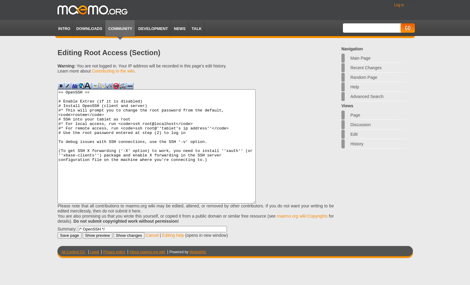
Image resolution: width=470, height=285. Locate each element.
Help (354, 87)
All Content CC (73, 274)
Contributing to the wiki (113, 71)
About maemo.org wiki (147, 274)
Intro (64, 28)
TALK (197, 28)
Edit (354, 134)
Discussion (360, 124)
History (357, 143)
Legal (94, 274)
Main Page (360, 58)
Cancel (152, 257)
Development (153, 28)
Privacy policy (114, 274)
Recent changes (366, 67)
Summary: (67, 251)
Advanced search (367, 96)
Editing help (173, 257)
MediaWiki (197, 274)
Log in (399, 5)
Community (120, 28)
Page (355, 115)
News (180, 28)
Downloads (89, 28)
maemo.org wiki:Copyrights (302, 238)
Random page (363, 77)
